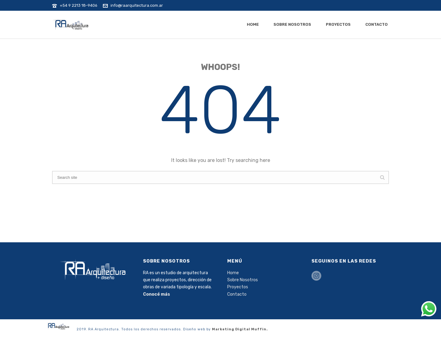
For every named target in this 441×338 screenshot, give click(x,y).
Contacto (376, 24)
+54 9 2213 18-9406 (78, 5)
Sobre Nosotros (292, 24)
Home (253, 24)
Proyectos (338, 24)
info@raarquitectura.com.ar (137, 5)
